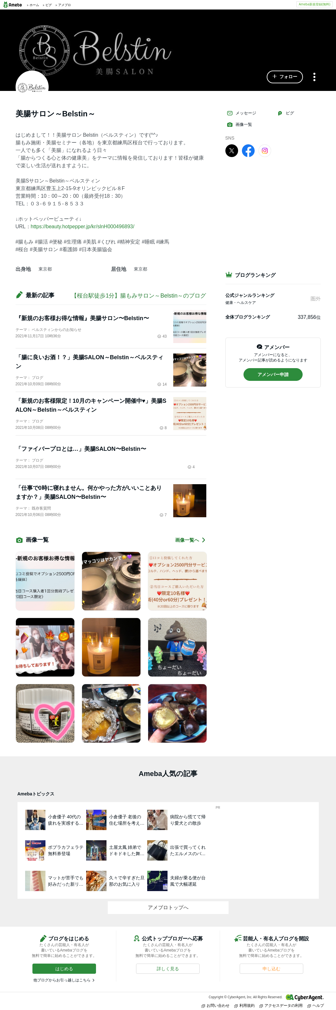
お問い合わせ (216, 1005)
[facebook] (248, 150)
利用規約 (244, 1005)
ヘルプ (315, 1005)
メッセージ (241, 113)
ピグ (285, 113)
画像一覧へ (190, 540)
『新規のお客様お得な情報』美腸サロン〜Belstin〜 (82, 318)
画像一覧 (239, 124)
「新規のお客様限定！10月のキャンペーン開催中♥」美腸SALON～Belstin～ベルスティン (91, 405)
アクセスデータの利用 (281, 1005)
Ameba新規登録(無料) (314, 4)
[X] (231, 150)
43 (162, 336)
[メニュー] (314, 77)
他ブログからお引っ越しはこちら (62, 980)
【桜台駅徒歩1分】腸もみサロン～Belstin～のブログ (138, 295)
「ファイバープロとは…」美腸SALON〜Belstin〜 (81, 449)
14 (162, 384)
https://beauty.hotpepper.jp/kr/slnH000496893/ (82, 226)
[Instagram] (264, 150)
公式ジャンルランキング (249, 295)
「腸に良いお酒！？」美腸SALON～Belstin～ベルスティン (89, 361)
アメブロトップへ (168, 907)
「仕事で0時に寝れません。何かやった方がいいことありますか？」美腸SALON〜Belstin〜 (89, 492)
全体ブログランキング (247, 316)
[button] (285, 77)
